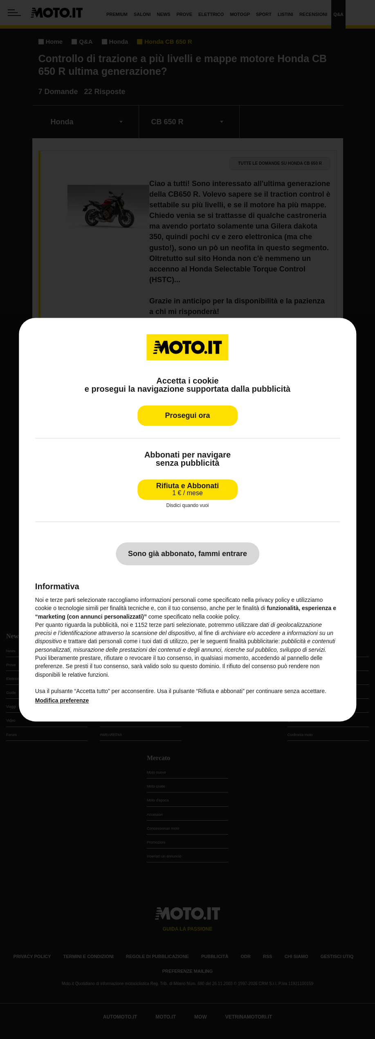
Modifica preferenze (62, 700)
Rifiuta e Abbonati (187, 489)
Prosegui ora (187, 415)
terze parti (161, 625)
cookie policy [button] (222, 616)
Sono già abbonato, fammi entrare (187, 554)
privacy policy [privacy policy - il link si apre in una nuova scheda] (272, 600)
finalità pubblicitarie (253, 641)
